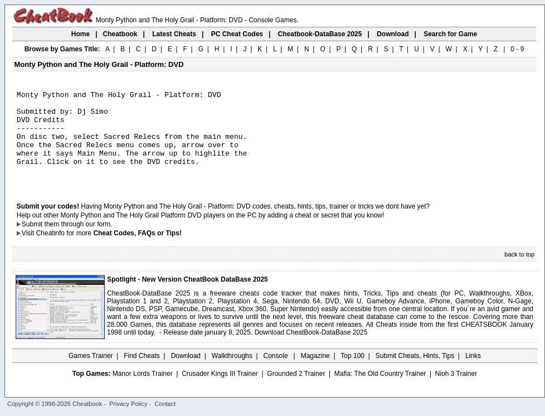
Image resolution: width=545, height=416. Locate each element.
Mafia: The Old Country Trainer (380, 392)
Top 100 (352, 374)
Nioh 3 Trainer (456, 392)
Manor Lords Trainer (143, 392)
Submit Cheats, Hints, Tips (415, 374)
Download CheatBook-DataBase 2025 (311, 351)
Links (473, 374)
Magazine (315, 374)
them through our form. (79, 242)
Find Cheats (142, 374)
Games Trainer (91, 374)
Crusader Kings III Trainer (220, 392)
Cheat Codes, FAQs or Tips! (137, 251)
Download (186, 374)
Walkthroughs (232, 374)
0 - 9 (517, 49)
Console (277, 374)
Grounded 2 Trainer (296, 392)
